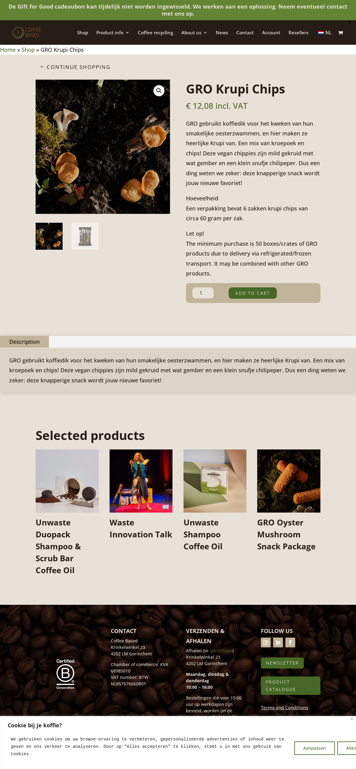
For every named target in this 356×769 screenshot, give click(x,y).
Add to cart (252, 293)
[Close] (351, 719)
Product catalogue (281, 685)
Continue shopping (78, 66)
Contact (245, 33)
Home (8, 49)
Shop (82, 33)
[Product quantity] (203, 292)
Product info (109, 33)
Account (271, 33)
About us (191, 33)
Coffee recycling (155, 33)
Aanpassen (314, 748)
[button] (158, 90)
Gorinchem (221, 650)
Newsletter (282, 663)
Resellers (298, 33)
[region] (178, 742)
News (222, 33)
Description (24, 341)
